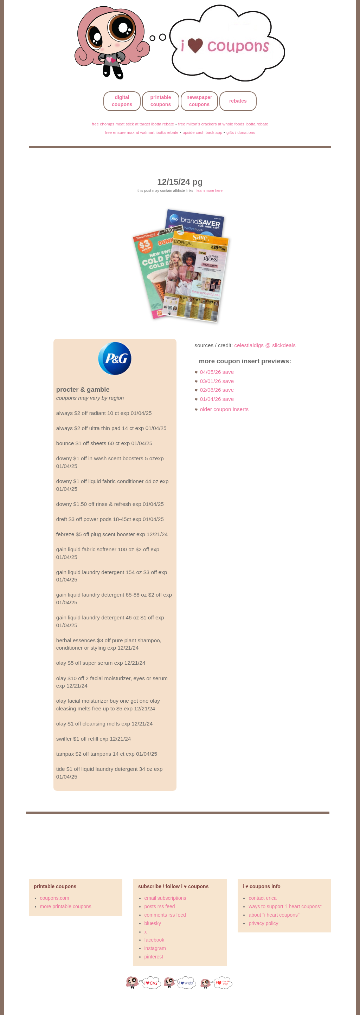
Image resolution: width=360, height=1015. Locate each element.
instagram (155, 948)
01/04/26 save (217, 399)
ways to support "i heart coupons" (285, 906)
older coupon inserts (224, 409)
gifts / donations (240, 132)
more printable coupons (65, 906)
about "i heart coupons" (274, 915)
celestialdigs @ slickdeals (265, 345)
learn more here (210, 190)
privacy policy (263, 923)
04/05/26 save (217, 372)
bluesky (152, 923)
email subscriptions (165, 898)
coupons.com (54, 898)
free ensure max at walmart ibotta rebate (141, 132)
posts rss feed (159, 906)
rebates (238, 101)
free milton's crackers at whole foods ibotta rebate (223, 124)
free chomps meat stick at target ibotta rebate (133, 124)
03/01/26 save (217, 381)
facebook (154, 940)
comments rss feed (165, 915)
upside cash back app (202, 132)
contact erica (262, 898)
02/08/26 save (217, 390)
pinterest (153, 956)
